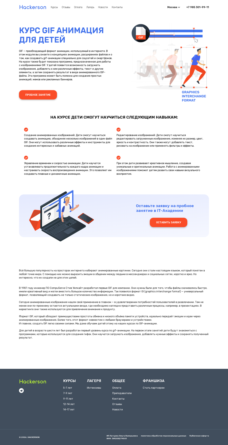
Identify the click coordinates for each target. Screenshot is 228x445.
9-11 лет (68, 398)
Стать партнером (154, 387)
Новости (103, 7)
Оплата (78, 7)
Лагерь (90, 7)
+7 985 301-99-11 (197, 7)
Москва (172, 7)
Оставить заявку (168, 222)
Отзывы (66, 7)
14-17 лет (69, 409)
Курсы (54, 7)
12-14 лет (69, 404)
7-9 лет (67, 393)
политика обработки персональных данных (163, 436)
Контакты (117, 7)
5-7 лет (67, 387)
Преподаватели (122, 393)
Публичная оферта (199, 436)
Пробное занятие (38, 94)
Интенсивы (94, 387)
